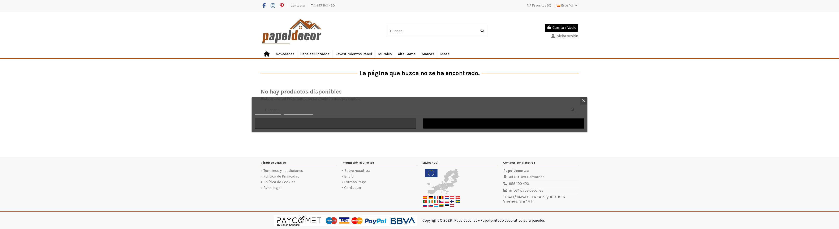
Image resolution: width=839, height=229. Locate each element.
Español (567, 5)
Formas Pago (355, 182)
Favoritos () (539, 5)
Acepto (503, 123)
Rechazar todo (335, 123)
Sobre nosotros (357, 171)
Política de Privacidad (281, 176)
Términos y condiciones (283, 171)
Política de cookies (268, 112)
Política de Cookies (279, 182)
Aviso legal (272, 188)
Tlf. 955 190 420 (323, 5)
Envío (349, 176)
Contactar (298, 5)
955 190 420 (519, 183)
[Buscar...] (482, 31)
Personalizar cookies (298, 112)
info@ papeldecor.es (526, 190)
